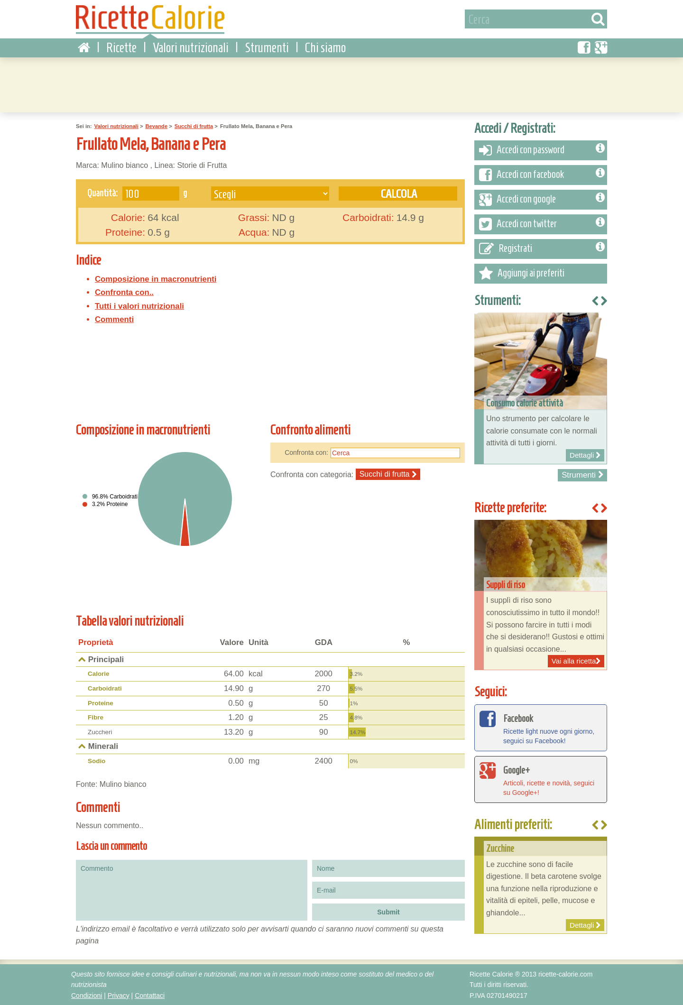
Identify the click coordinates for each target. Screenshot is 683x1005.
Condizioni (86, 995)
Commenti (114, 318)
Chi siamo (325, 47)
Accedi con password (542, 149)
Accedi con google (542, 199)
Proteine (100, 702)
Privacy (118, 995)
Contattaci (150, 995)
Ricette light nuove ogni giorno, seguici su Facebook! (541, 726)
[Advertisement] (341, 83)
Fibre (95, 716)
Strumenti (267, 47)
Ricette (121, 47)
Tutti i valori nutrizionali (139, 305)
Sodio (96, 760)
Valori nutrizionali (191, 47)
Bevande (156, 126)
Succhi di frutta (194, 126)
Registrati (542, 248)
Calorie (99, 673)
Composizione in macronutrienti (155, 278)
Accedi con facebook (542, 174)
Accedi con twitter (542, 223)
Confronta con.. (124, 291)
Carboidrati (105, 688)
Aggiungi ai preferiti (521, 273)
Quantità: (102, 192)
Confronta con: (306, 451)
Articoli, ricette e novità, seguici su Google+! (541, 778)
